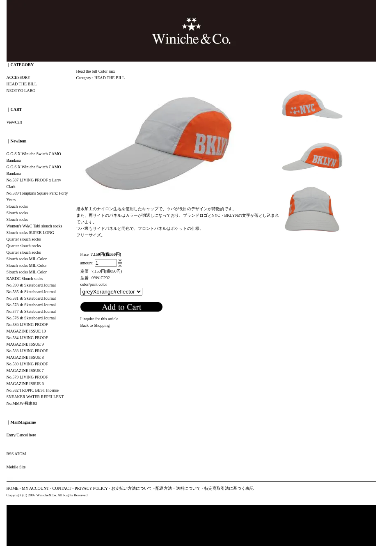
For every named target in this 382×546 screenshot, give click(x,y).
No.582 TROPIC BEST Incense (33, 390)
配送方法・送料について (178, 488)
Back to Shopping (95, 325)
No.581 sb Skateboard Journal (31, 298)
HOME (12, 488)
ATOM (20, 454)
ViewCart (14, 122)
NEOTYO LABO (21, 90)
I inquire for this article (99, 319)
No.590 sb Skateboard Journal (31, 285)
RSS (10, 454)
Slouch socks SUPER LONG (30, 232)
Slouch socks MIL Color (27, 259)
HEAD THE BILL (109, 78)
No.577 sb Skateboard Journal (31, 311)
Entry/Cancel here (21, 435)
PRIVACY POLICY (91, 488)
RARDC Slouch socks (25, 278)
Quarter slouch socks (24, 239)
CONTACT (62, 488)
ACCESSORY (18, 77)
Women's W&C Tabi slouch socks (34, 226)
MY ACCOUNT (35, 488)
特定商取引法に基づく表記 (229, 488)
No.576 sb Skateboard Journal (31, 318)
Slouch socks (17, 206)
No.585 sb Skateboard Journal (31, 291)
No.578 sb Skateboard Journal (31, 305)
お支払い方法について (131, 488)
